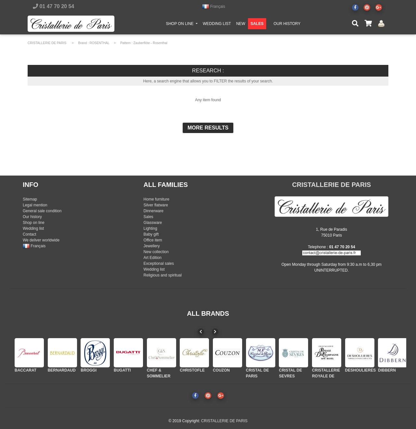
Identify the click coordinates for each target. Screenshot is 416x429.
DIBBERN (387, 370)
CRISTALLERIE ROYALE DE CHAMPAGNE (326, 376)
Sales (148, 216)
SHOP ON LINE (183, 24)
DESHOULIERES (360, 370)
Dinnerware (153, 211)
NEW (240, 25)
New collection (156, 252)
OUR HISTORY (287, 25)
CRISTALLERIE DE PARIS (47, 43)
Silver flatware (156, 205)
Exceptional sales (159, 263)
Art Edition (153, 257)
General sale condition (42, 211)
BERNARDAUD (62, 370)
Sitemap (30, 199)
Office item (153, 240)
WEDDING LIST (217, 25)
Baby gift (151, 234)
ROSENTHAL (100, 43)
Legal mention (35, 205)
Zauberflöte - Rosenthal (151, 43)
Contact (29, 234)
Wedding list (33, 228)
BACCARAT (25, 370)
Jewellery (152, 246)
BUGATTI (122, 370)
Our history (32, 216)
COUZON (221, 370)
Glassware (153, 222)
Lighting (150, 228)
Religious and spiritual (163, 275)
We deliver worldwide (41, 240)
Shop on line (34, 222)
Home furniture (156, 199)
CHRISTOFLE (192, 370)
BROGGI (89, 370)
